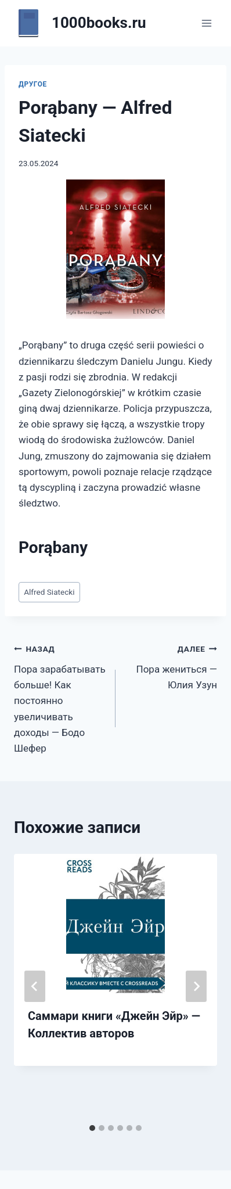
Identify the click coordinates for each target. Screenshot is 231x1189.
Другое (33, 84)
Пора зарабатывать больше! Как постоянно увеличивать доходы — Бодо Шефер (60, 697)
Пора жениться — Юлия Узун (171, 666)
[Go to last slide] (34, 986)
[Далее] (196, 986)
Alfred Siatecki (49, 592)
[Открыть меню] (206, 23)
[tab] (92, 1128)
